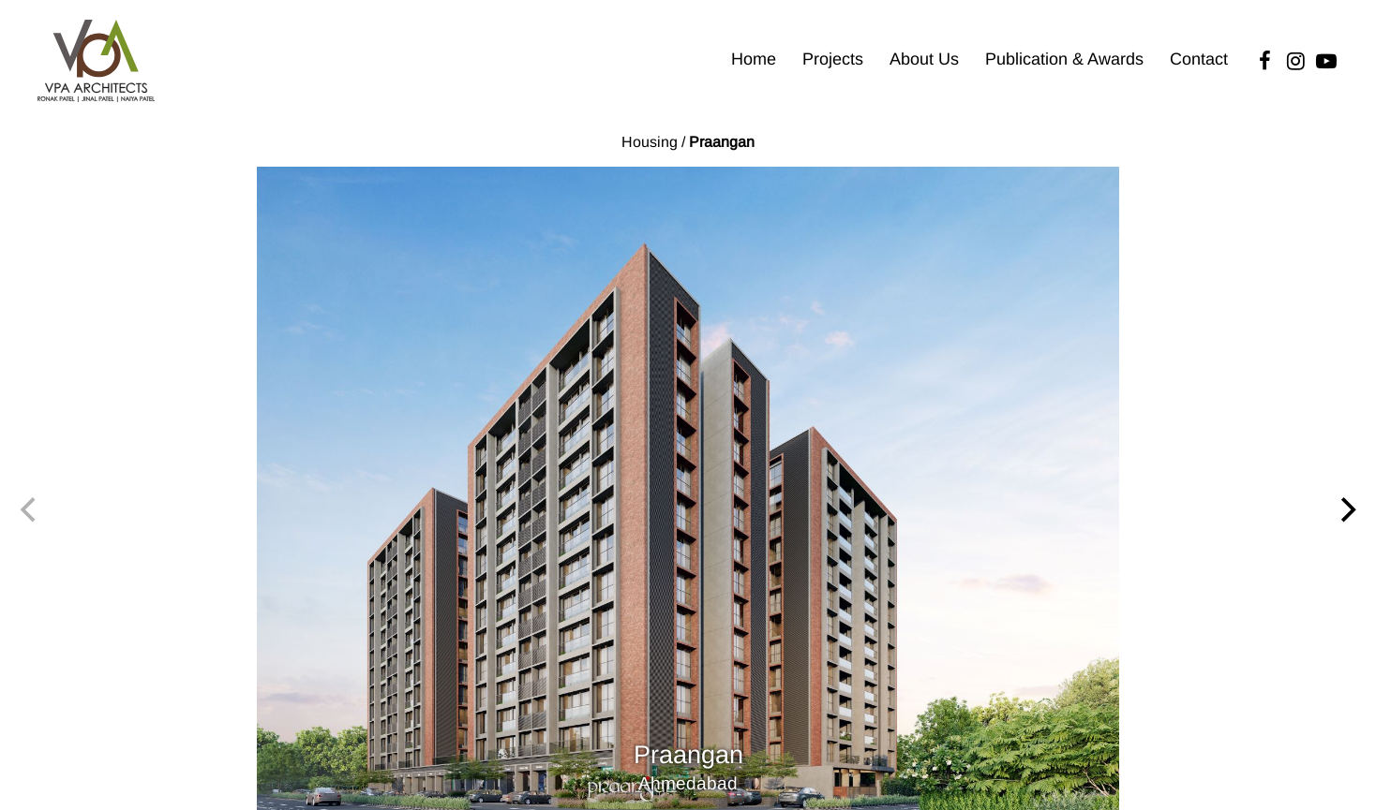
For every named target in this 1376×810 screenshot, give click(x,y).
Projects (832, 59)
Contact (1199, 59)
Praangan (722, 142)
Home (753, 59)
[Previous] (30, 510)
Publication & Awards (1064, 59)
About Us (924, 59)
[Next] (1346, 510)
